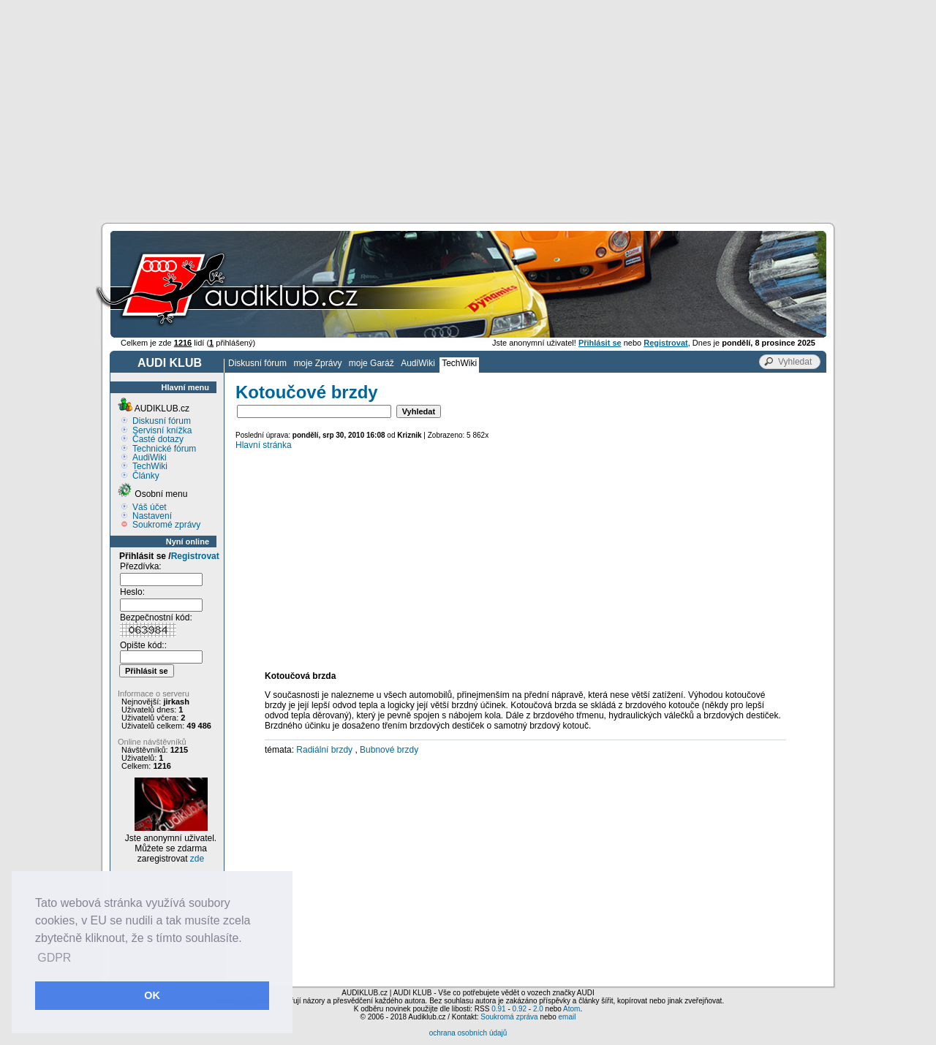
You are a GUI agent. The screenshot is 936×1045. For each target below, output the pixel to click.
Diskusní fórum (257, 363)
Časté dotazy (158, 439)
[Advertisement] (468, 109)
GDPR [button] (54, 957)
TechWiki (459, 363)
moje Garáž (371, 363)
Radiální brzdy (324, 750)
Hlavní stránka (263, 445)
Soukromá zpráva (508, 1017)
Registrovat (195, 556)
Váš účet (149, 507)
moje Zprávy (317, 363)
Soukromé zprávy (166, 525)
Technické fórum (164, 449)
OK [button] (152, 995)
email (566, 1017)
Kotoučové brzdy (306, 392)
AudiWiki (418, 363)
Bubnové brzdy (389, 750)
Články (145, 476)
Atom (571, 1009)
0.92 (519, 1009)
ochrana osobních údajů (468, 1033)
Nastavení (152, 516)
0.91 (498, 1009)
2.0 (538, 1009)
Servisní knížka (162, 430)
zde (197, 859)
